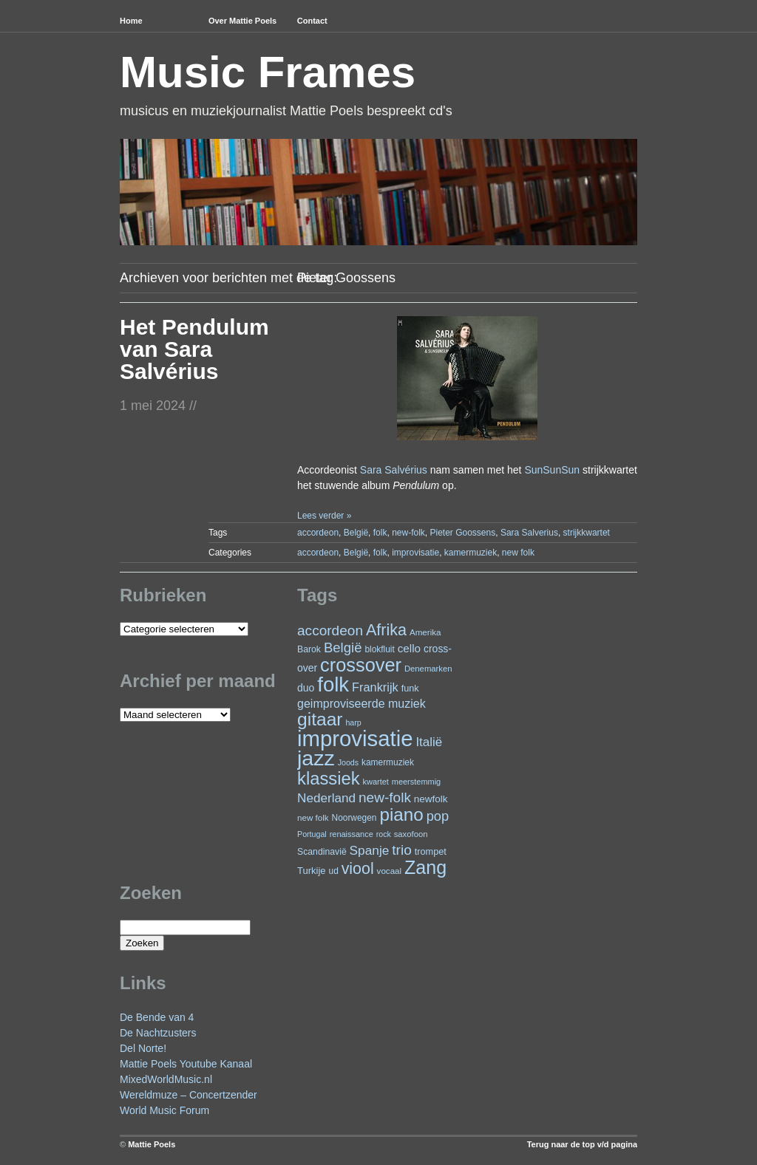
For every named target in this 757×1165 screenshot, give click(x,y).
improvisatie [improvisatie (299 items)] (355, 738)
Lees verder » (324, 515)
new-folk (408, 532)
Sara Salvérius (393, 470)
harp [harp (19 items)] (353, 722)
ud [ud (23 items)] (334, 871)
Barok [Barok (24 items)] (309, 649)
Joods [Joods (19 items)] (348, 762)
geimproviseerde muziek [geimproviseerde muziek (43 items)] (361, 703)
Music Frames (267, 72)
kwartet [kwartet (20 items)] (376, 781)
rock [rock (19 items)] (383, 834)
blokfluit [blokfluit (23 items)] (379, 649)
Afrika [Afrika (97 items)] (386, 630)
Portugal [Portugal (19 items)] (312, 834)
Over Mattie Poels (242, 20)
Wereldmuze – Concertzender (188, 1095)
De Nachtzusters (158, 1033)
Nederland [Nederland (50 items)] (326, 797)
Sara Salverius (529, 532)
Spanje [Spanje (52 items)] (370, 850)
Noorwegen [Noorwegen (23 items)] (354, 818)
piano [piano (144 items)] (401, 814)
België (356, 532)
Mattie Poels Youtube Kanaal (186, 1064)
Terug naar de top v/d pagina (582, 1144)
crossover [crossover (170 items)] (360, 665)
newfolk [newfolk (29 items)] (431, 798)
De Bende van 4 (157, 1017)
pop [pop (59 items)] (438, 816)
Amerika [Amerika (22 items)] (425, 632)
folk (380, 532)
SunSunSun (552, 470)
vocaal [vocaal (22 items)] (389, 870)
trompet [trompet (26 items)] (431, 851)
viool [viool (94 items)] (358, 869)
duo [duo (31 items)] (305, 688)
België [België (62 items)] (343, 647)
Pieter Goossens (462, 532)
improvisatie (415, 552)
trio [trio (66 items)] (401, 850)
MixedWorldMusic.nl (166, 1079)
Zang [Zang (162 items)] (425, 867)
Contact (312, 20)
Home (131, 20)
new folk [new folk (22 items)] (313, 817)
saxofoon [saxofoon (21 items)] (411, 834)
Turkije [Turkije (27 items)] (311, 870)
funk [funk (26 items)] (410, 688)
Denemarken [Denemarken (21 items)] (428, 668)
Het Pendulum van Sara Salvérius (194, 349)
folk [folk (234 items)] (333, 684)
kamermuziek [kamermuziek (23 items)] (387, 762)
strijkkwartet (586, 532)
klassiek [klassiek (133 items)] (328, 778)
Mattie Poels (151, 1144)
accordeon (318, 532)
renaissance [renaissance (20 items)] (351, 834)
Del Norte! (143, 1048)
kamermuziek (470, 552)
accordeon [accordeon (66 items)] (330, 630)
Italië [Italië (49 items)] (428, 742)
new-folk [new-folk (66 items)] (385, 797)
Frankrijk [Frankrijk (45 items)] (375, 687)
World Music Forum (164, 1110)
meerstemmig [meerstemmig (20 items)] (416, 781)
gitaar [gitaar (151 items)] (319, 719)
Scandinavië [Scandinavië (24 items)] (322, 852)
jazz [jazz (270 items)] (316, 758)
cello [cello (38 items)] (409, 648)
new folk (518, 552)
